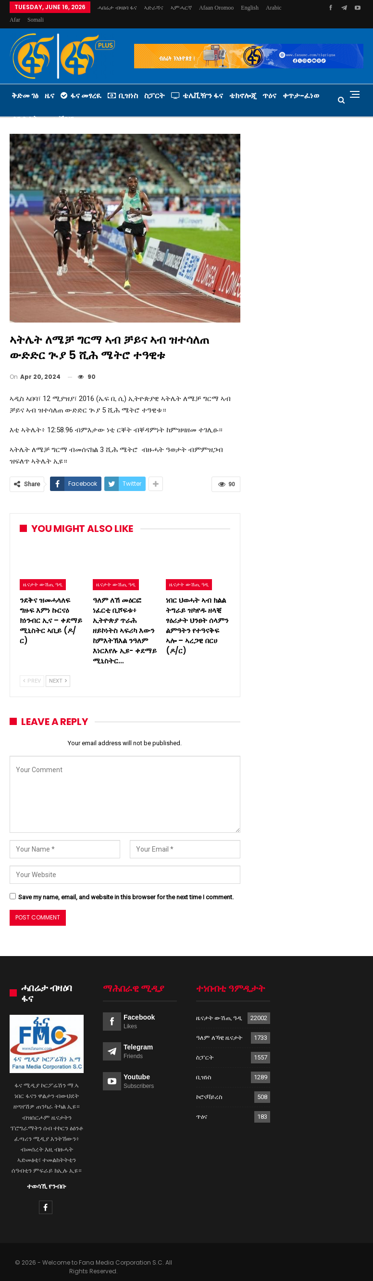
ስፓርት (154, 84)
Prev (32, 669)
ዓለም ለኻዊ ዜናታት (219, 1026)
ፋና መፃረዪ (81, 84)
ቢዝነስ (123, 84)
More (250, 7)
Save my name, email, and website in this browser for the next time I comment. (126, 885)
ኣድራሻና (153, 7)
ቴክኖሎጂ (242, 84)
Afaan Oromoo (216, 7)
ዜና (49, 84)
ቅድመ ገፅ (25, 84)
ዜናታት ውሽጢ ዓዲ (42, 573)
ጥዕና (269, 84)
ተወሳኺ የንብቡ (46, 1174)
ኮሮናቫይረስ (209, 1085)
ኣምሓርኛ (181, 7)
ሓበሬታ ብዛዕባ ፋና (117, 7)
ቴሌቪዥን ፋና (197, 84)
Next (58, 669)
